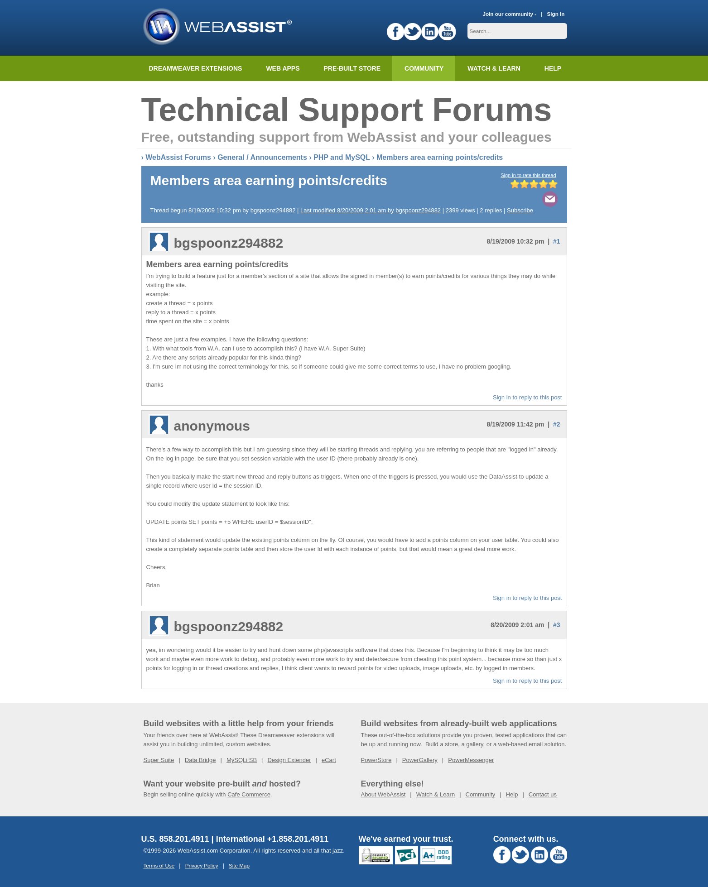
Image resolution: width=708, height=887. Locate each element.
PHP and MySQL (341, 157)
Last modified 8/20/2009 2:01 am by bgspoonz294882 (370, 210)
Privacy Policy (201, 865)
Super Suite (159, 760)
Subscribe (520, 210)
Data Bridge (200, 760)
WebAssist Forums (178, 157)
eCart (329, 760)
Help (512, 794)
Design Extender (289, 760)
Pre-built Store (352, 68)
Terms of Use (159, 865)
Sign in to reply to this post (527, 397)
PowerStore (376, 760)
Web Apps (282, 68)
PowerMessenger (471, 760)
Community (424, 68)
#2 (556, 424)
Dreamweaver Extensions (195, 68)
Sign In (556, 14)
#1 (556, 241)
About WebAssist (383, 794)
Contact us (543, 794)
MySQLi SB (241, 760)
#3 (556, 624)
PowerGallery (420, 760)
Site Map (239, 865)
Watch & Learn (493, 68)
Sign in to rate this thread (528, 175)
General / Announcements (262, 157)
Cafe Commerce (248, 794)
